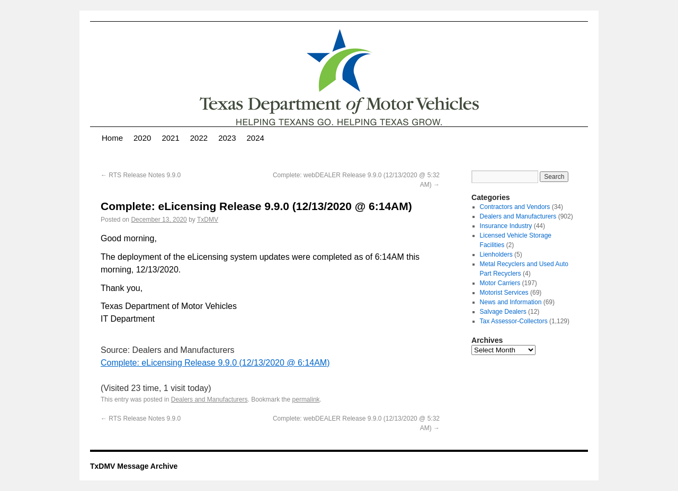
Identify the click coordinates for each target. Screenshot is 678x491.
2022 (199, 137)
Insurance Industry (506, 226)
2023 (227, 137)
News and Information (511, 302)
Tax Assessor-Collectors (514, 321)
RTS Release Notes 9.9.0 (141, 175)
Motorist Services (504, 292)
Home (112, 137)
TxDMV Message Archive (133, 466)
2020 (142, 137)
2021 (170, 137)
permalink (306, 399)
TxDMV (207, 219)
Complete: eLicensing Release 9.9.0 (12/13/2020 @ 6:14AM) (215, 362)
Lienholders (496, 254)
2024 (255, 137)
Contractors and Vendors (515, 207)
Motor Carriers (500, 283)
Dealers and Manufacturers (209, 399)
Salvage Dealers (503, 311)
